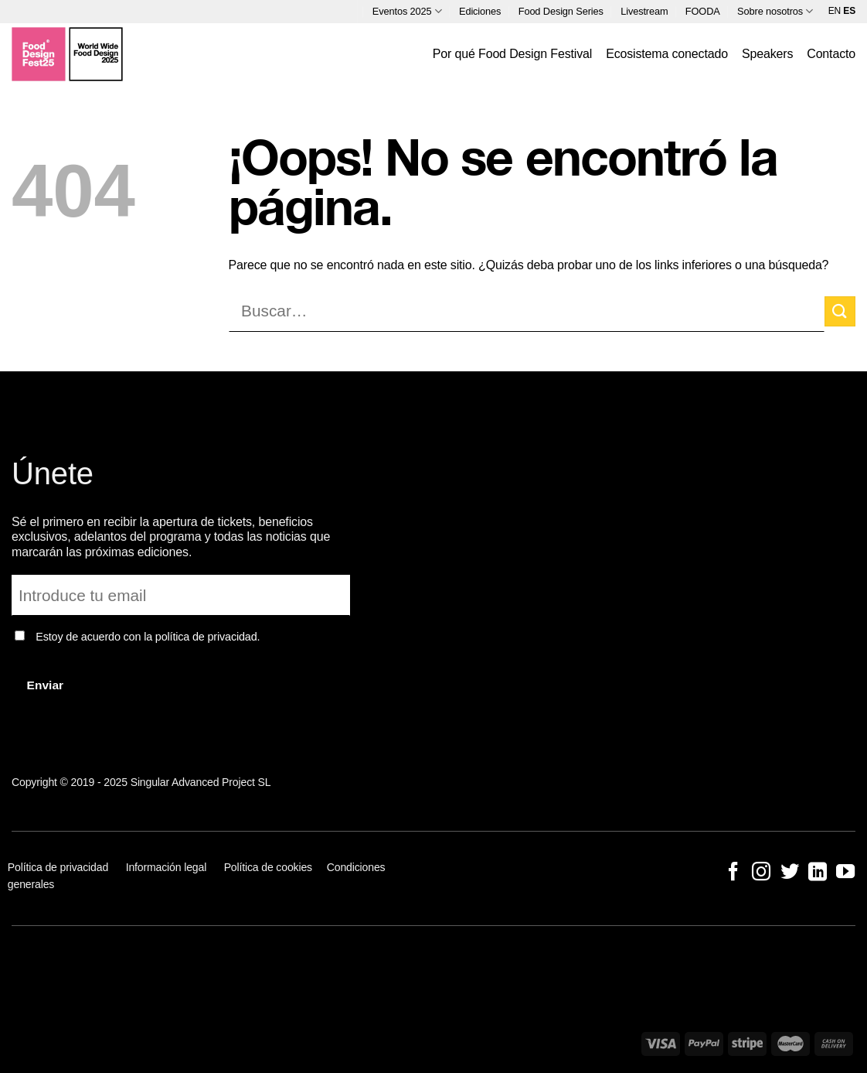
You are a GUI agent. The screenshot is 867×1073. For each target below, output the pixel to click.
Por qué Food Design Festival (512, 53)
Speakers (767, 53)
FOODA (702, 11)
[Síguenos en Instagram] (761, 873)
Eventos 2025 (407, 11)
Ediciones (480, 11)
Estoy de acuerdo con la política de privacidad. (148, 636)
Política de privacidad (59, 867)
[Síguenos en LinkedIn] (817, 873)
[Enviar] (839, 311)
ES (849, 10)
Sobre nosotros (775, 11)
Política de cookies (268, 867)
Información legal (166, 867)
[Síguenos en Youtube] (845, 873)
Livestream (644, 11)
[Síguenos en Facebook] (733, 873)
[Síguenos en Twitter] (789, 873)
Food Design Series (561, 11)
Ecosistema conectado (667, 53)
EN (834, 10)
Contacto (831, 53)
